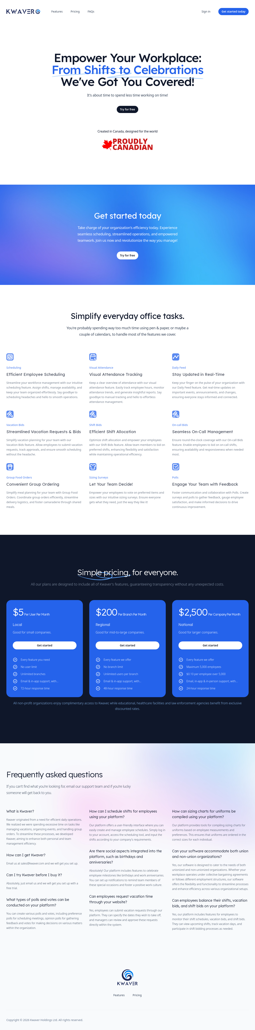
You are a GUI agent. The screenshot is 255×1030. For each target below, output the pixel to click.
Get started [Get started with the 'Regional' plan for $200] (127, 645)
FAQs (91, 11)
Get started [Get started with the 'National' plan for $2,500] (210, 645)
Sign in (206, 11)
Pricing (75, 11)
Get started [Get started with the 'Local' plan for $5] (44, 645)
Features (57, 11)
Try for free (127, 109)
